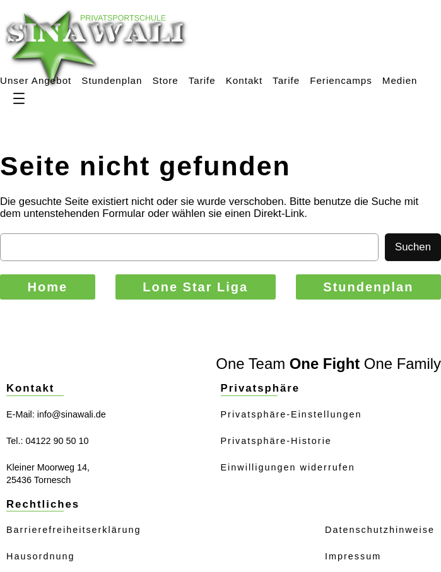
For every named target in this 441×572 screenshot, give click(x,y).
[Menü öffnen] (19, 98)
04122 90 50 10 (56, 441)
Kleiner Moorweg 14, (48, 467)
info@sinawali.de (71, 414)
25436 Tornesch (38, 480)
